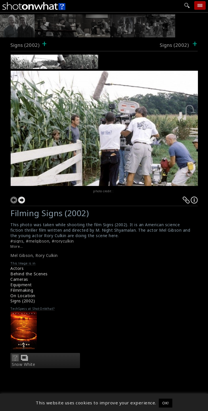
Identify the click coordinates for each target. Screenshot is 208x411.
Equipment (21, 284)
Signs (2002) (24, 45)
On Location (22, 295)
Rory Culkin (46, 255)
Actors (17, 268)
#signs (16, 241)
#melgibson (37, 241)
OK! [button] (165, 403)
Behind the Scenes (29, 273)
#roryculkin (63, 241)
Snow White (23, 364)
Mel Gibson (21, 255)
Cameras (19, 279)
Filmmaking (21, 290)
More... (16, 246)
